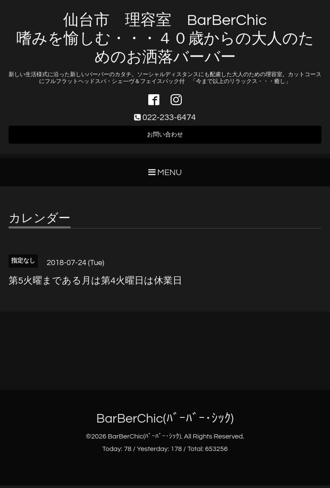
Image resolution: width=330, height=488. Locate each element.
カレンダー (39, 222)
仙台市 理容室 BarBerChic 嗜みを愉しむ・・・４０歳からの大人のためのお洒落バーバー (165, 38)
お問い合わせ (165, 136)
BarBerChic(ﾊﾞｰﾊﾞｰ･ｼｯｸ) (165, 421)
